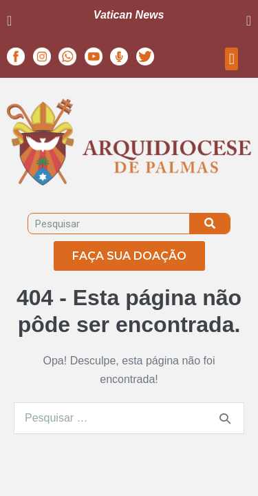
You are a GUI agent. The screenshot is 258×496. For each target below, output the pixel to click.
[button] (9, 21)
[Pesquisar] (209, 224)
